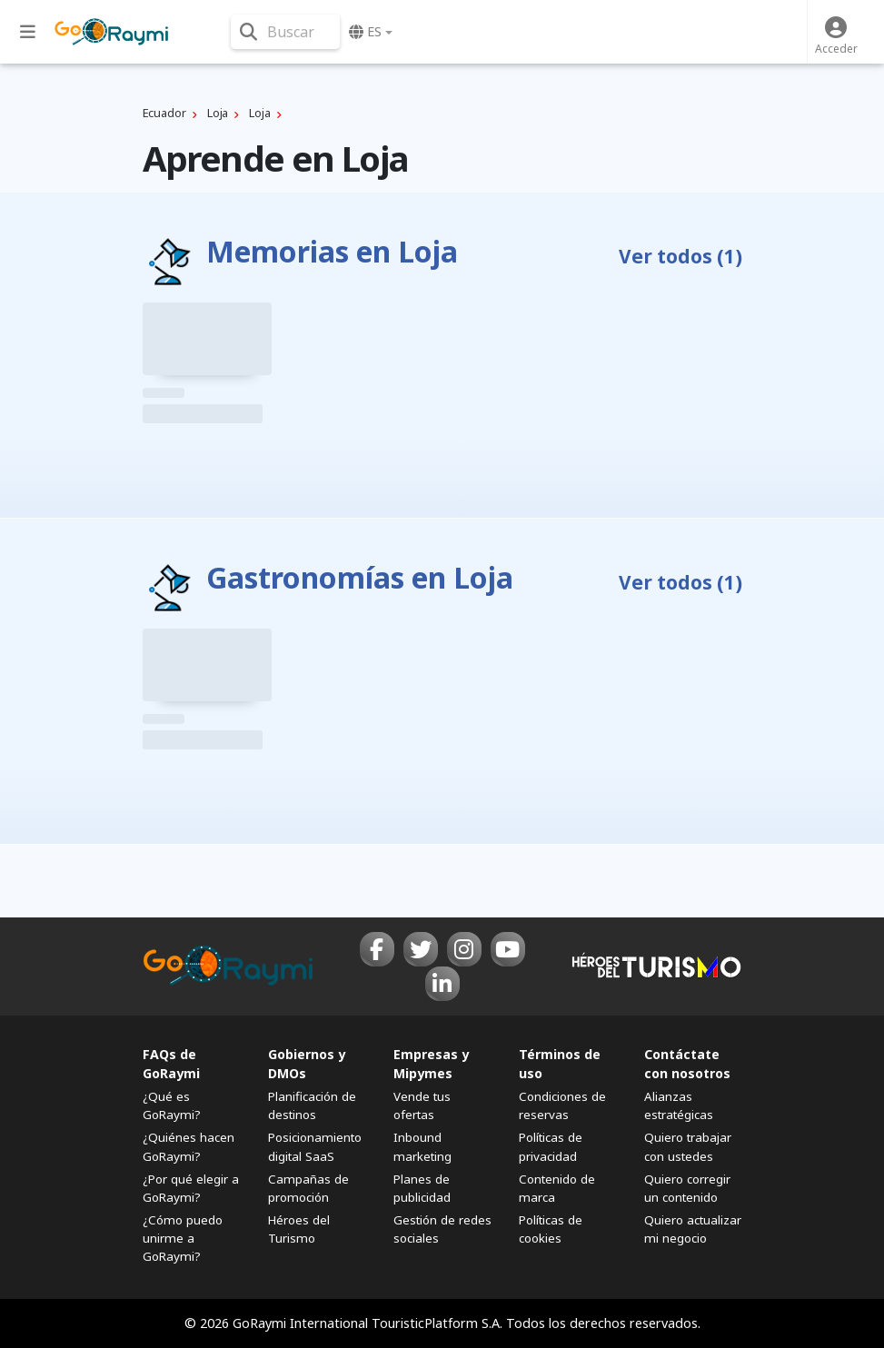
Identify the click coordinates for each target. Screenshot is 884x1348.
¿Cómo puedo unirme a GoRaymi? (183, 1238)
